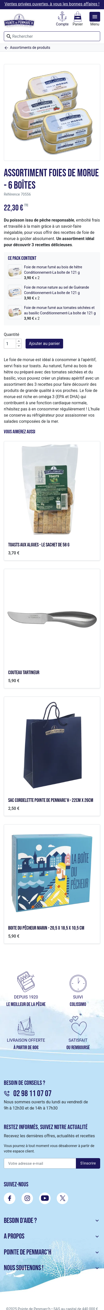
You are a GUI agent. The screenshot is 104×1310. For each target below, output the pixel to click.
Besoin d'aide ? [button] (52, 1220)
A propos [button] (52, 1236)
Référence (12, 194)
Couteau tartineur (23, 673)
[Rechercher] (52, 36)
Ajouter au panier (44, 343)
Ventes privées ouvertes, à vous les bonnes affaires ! (52, 4)
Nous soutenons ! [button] (52, 1268)
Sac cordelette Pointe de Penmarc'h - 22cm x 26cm (50, 800)
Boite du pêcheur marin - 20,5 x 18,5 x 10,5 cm (46, 928)
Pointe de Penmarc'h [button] (52, 1252)
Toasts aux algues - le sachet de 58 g (39, 545)
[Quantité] (10, 344)
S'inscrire (88, 1163)
